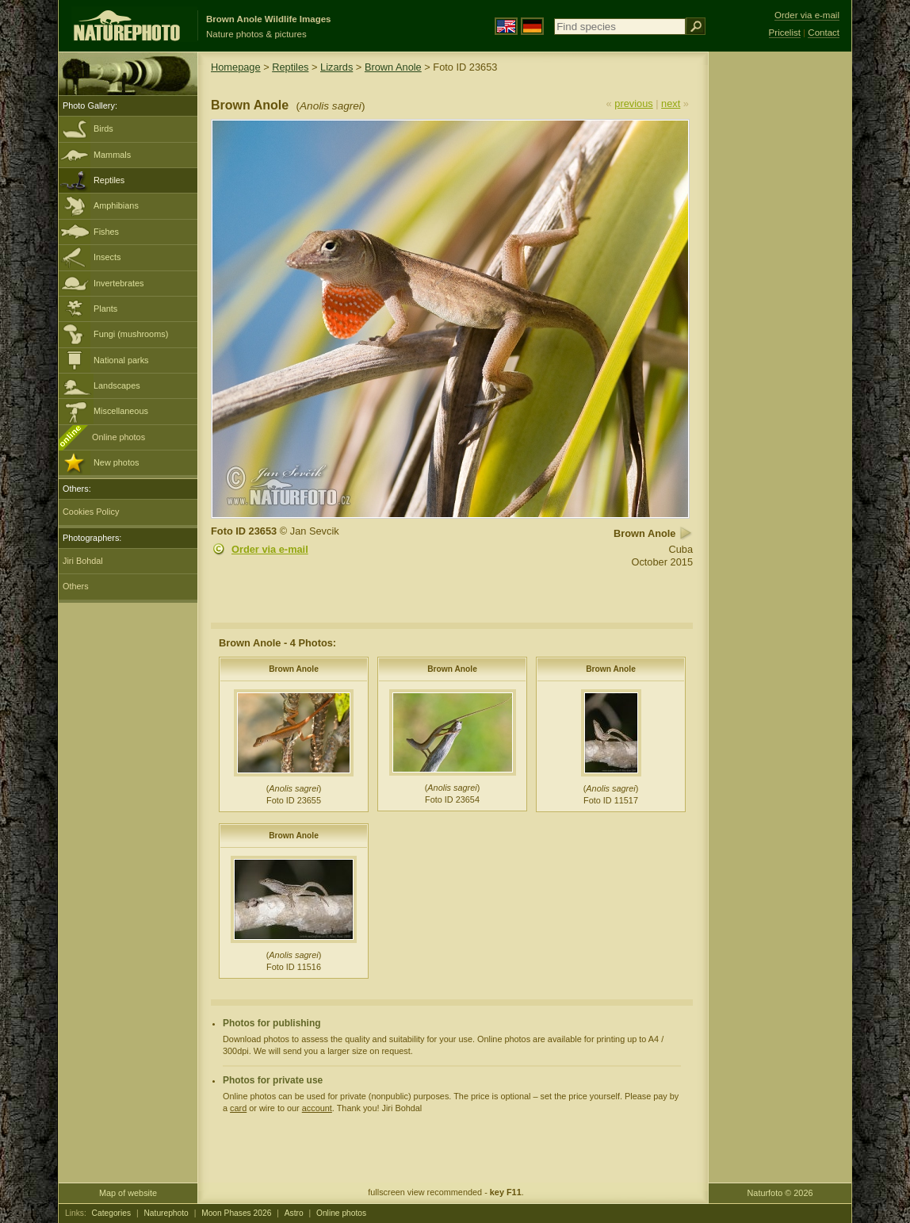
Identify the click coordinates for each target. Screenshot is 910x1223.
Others (76, 586)
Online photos (118, 437)
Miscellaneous (121, 411)
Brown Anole (393, 67)
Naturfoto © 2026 (780, 1193)
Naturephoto (165, 1213)
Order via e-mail (269, 549)
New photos (116, 462)
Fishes (106, 231)
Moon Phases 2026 (236, 1213)
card (238, 1108)
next (670, 103)
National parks (121, 360)
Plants (105, 308)
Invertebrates (118, 283)
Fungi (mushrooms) (131, 334)
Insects (107, 257)
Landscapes (117, 385)
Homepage (236, 67)
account (317, 1108)
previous (633, 103)
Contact (823, 32)
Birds (103, 128)
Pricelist (785, 32)
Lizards (336, 67)
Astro (294, 1213)
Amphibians (116, 205)
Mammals (112, 154)
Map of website (128, 1193)
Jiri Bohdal (83, 560)
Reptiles (109, 180)
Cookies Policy (91, 511)
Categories (112, 1213)
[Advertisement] (780, 305)
